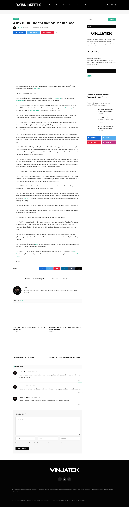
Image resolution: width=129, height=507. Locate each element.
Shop (57, 5)
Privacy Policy (69, 485)
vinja (20, 27)
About (64, 5)
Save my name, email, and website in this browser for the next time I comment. (39, 443)
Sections (88, 5)
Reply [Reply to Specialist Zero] (80, 404)
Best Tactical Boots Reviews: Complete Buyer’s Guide (106, 127)
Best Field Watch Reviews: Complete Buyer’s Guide (98, 96)
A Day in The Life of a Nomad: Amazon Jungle (64, 357)
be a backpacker (28, 110)
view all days (37, 89)
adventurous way (67, 108)
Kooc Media (32, 500)
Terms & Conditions (84, 485)
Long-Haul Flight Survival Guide (23, 357)
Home (51, 5)
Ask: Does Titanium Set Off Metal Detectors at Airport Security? (65, 328)
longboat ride (20, 101)
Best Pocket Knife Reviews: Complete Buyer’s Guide (106, 110)
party (37, 244)
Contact (71, 5)
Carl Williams (92, 100)
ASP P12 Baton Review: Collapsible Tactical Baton (105, 118)
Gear (78, 5)
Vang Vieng (57, 98)
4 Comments (35, 27)
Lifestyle (16, 18)
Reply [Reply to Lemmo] (80, 392)
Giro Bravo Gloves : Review (59, 279)
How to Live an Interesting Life (35, 279)
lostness (26, 198)
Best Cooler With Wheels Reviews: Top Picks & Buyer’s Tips (29, 328)
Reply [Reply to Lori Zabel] (80, 381)
